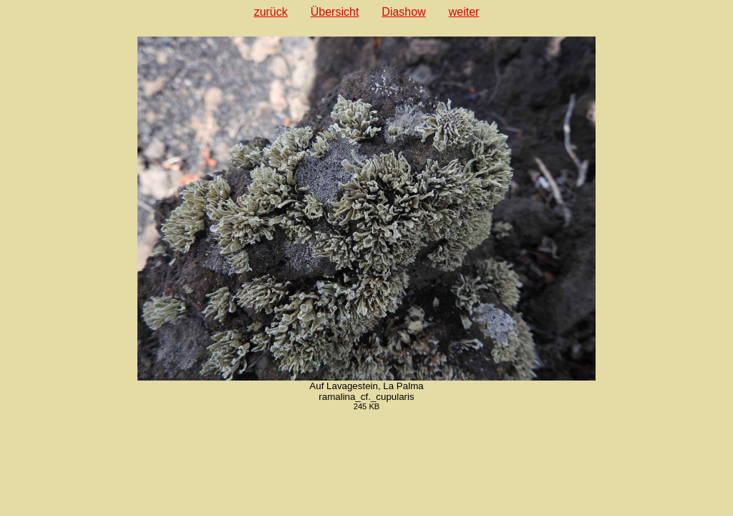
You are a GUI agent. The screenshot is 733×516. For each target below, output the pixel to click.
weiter (464, 12)
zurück (271, 12)
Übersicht (335, 12)
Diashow (403, 12)
